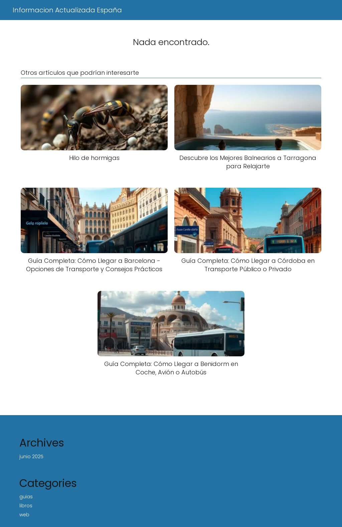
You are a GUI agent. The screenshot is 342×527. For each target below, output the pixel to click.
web (24, 514)
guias (26, 496)
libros (25, 505)
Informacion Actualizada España (67, 10)
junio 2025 (31, 456)
